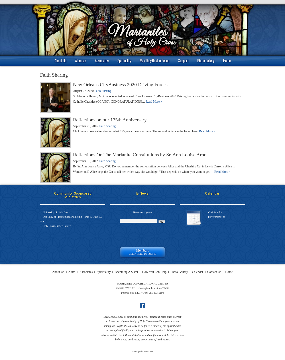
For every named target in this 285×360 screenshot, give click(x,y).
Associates (101, 60)
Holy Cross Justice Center (57, 226)
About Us (60, 60)
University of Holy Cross (56, 212)
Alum (71, 272)
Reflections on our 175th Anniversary (110, 119)
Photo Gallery (205, 60)
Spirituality (124, 60)
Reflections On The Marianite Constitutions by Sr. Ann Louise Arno (140, 154)
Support (183, 60)
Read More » (154, 101)
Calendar (197, 272)
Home (227, 60)
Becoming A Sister (126, 272)
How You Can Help (154, 272)
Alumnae (80, 60)
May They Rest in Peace (154, 60)
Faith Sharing (102, 91)
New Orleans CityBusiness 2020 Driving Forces (120, 84)
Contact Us (214, 272)
